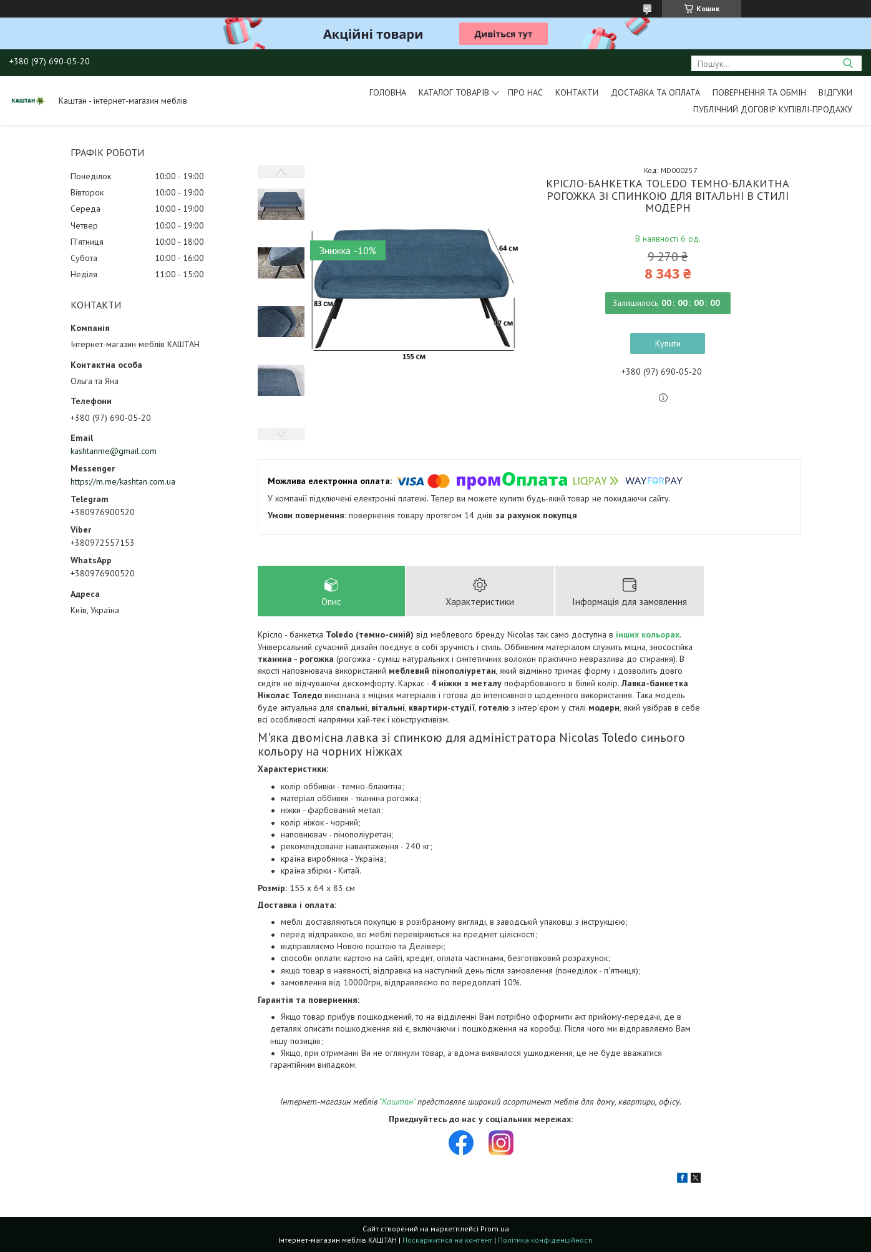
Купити (668, 343)
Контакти (576, 92)
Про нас (525, 92)
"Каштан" (397, 1101)
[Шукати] (848, 63)
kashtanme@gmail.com (114, 450)
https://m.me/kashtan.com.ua (123, 481)
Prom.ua (494, 1228)
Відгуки (835, 92)
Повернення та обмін (759, 92)
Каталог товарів (454, 92)
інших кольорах (647, 634)
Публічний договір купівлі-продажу (772, 109)
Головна (387, 92)
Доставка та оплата (655, 92)
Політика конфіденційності (545, 1240)
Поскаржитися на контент (447, 1240)
